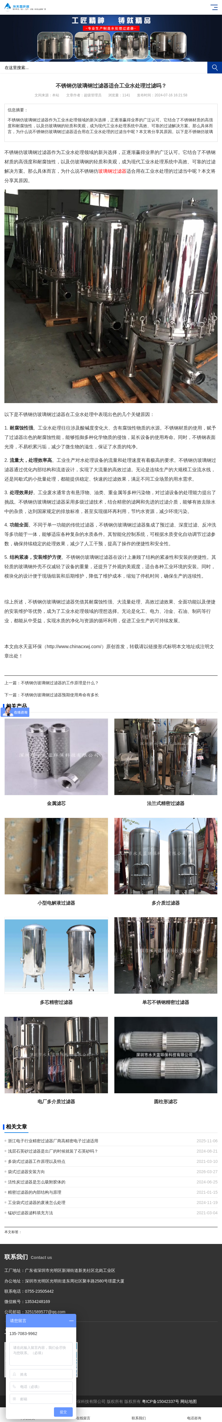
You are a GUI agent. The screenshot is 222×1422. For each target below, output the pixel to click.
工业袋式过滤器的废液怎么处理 (36, 1202)
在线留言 (83, 1414)
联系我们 (139, 1414)
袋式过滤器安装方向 (26, 1171)
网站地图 (188, 1401)
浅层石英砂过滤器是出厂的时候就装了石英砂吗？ (53, 1151)
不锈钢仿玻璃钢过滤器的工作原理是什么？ (60, 682)
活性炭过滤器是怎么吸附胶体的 (36, 1182)
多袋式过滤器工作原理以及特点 (36, 1161)
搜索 (214, 67)
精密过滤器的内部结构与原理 (34, 1192)
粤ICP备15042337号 (160, 1401)
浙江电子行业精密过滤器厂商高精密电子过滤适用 (53, 1140)
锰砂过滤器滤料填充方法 (30, 1212)
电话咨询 (194, 1414)
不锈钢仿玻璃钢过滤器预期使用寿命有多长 (60, 694)
